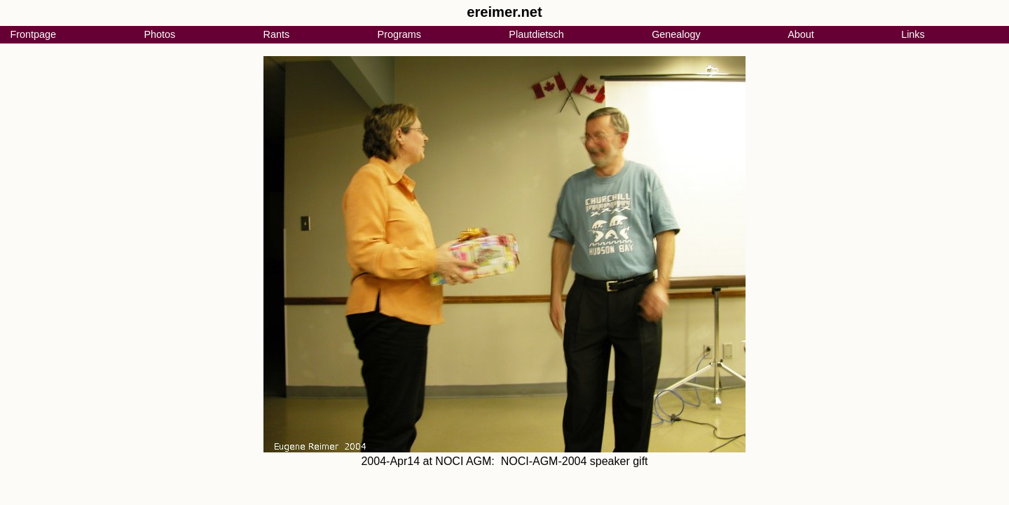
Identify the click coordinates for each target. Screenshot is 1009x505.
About (801, 34)
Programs (399, 34)
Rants (276, 34)
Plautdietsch (536, 34)
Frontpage (33, 34)
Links (913, 34)
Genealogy (676, 34)
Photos (159, 34)
